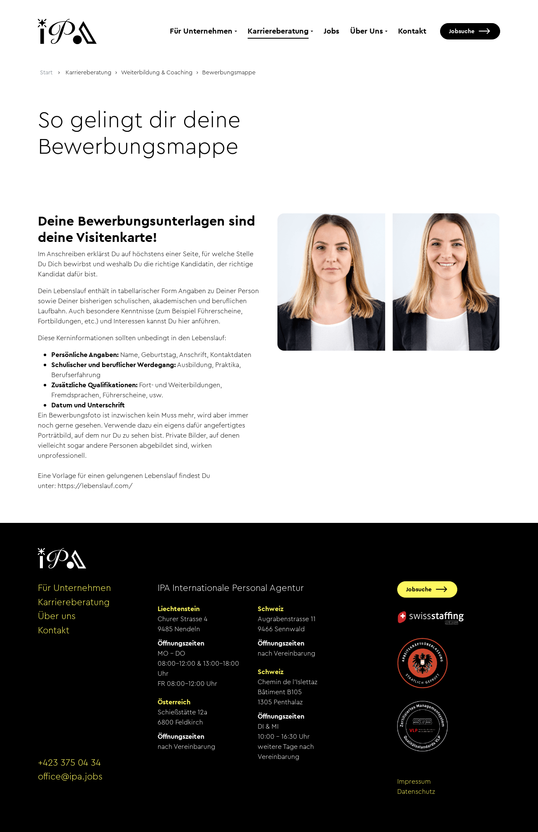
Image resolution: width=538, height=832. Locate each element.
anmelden (49, 802)
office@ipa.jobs (70, 776)
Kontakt (412, 31)
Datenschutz (416, 791)
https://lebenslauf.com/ (95, 486)
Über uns (57, 616)
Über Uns (366, 31)
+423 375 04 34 (69, 762)
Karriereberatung (278, 31)
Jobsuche (462, 31)
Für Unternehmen (201, 31)
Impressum (414, 781)
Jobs (331, 31)
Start (46, 72)
